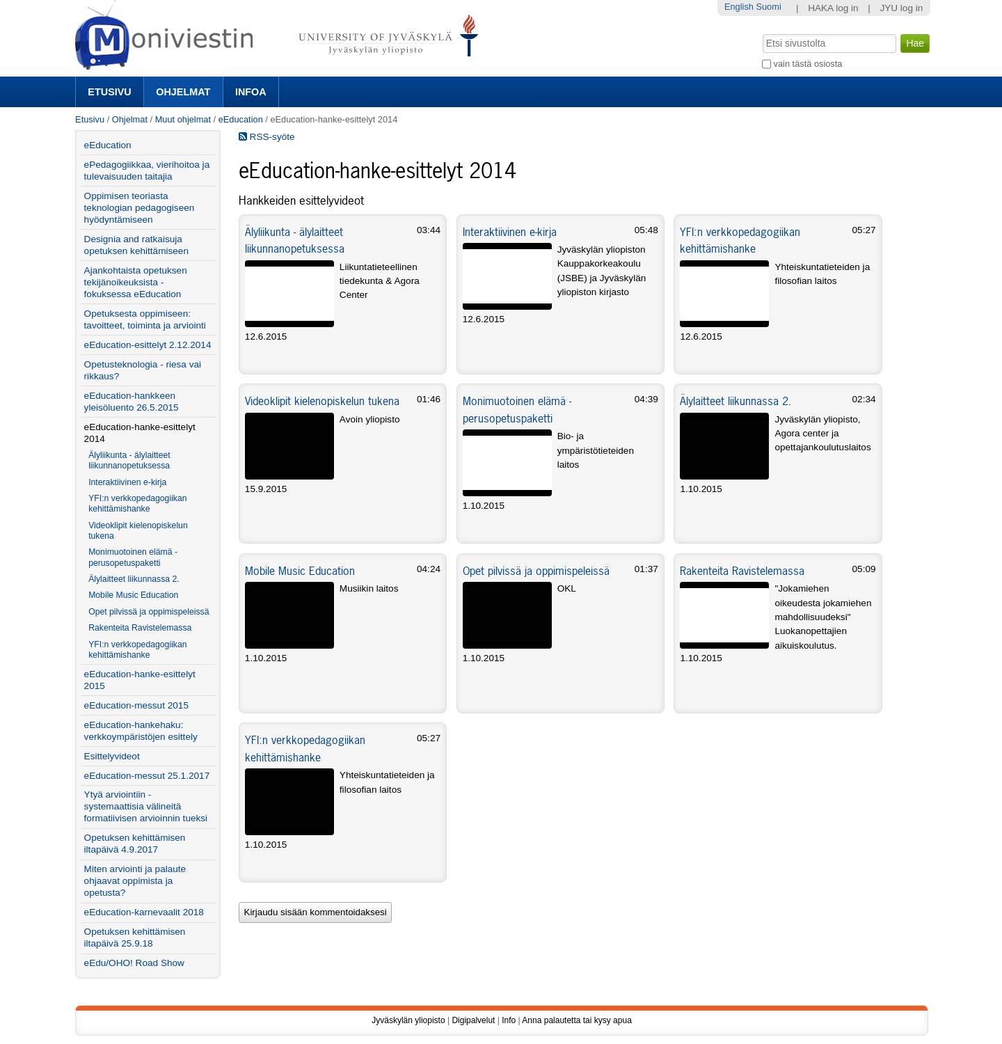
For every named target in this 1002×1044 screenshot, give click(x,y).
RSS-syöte (267, 137)
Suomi (768, 6)
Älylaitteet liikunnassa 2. (736, 401)
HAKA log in (833, 8)
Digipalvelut (473, 1020)
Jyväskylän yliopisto (408, 1020)
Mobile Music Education (300, 570)
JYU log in (901, 8)
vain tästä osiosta (808, 63)
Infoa (251, 91)
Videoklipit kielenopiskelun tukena (322, 401)
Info (509, 1020)
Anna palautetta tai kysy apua (576, 1020)
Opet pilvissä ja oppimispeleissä (536, 570)
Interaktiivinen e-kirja (510, 231)
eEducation (240, 119)
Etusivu (109, 91)
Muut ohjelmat (183, 119)
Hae (761, 32)
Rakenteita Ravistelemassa (742, 570)
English (739, 6)
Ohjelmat (183, 91)
